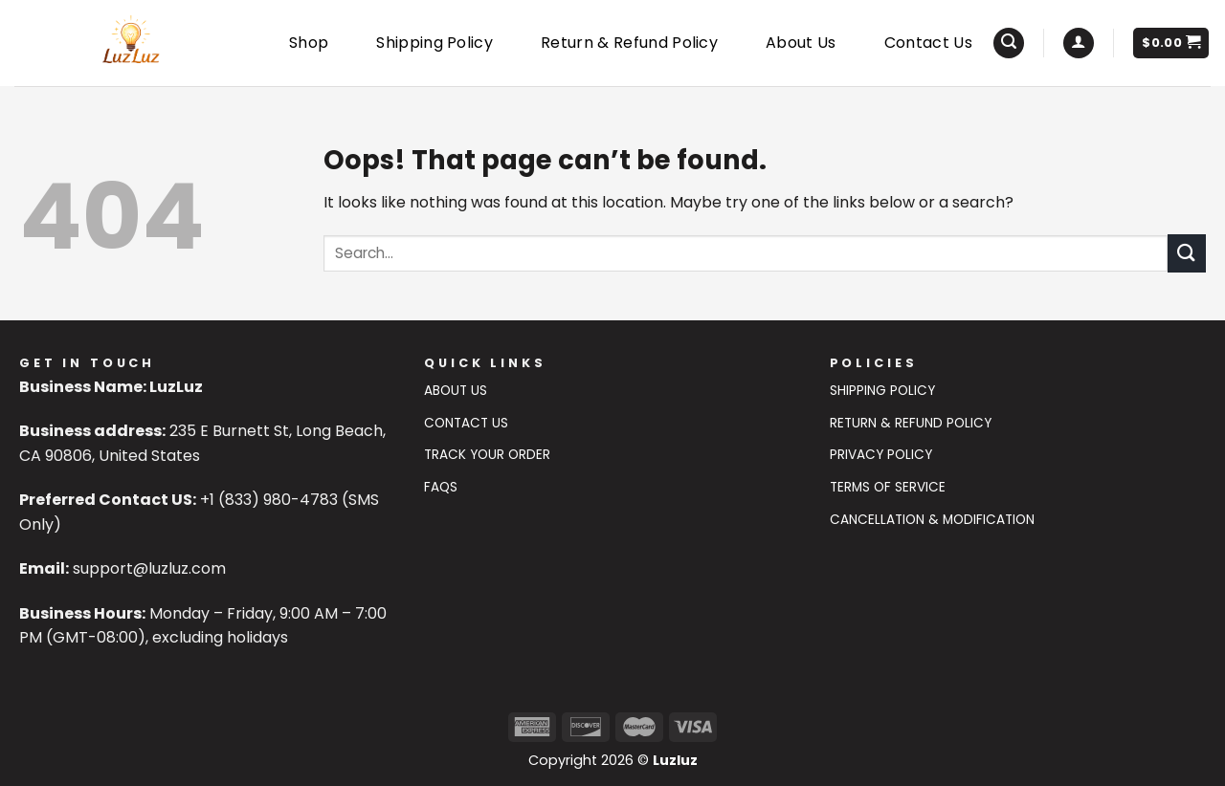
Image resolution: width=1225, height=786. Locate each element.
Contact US (466, 423)
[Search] (1008, 43)
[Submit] (1187, 253)
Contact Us (928, 43)
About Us (801, 43)
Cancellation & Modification (932, 520)
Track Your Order (487, 455)
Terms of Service (888, 487)
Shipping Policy (434, 43)
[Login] (1078, 43)
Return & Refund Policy (629, 43)
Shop (308, 43)
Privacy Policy (881, 455)
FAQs (440, 487)
